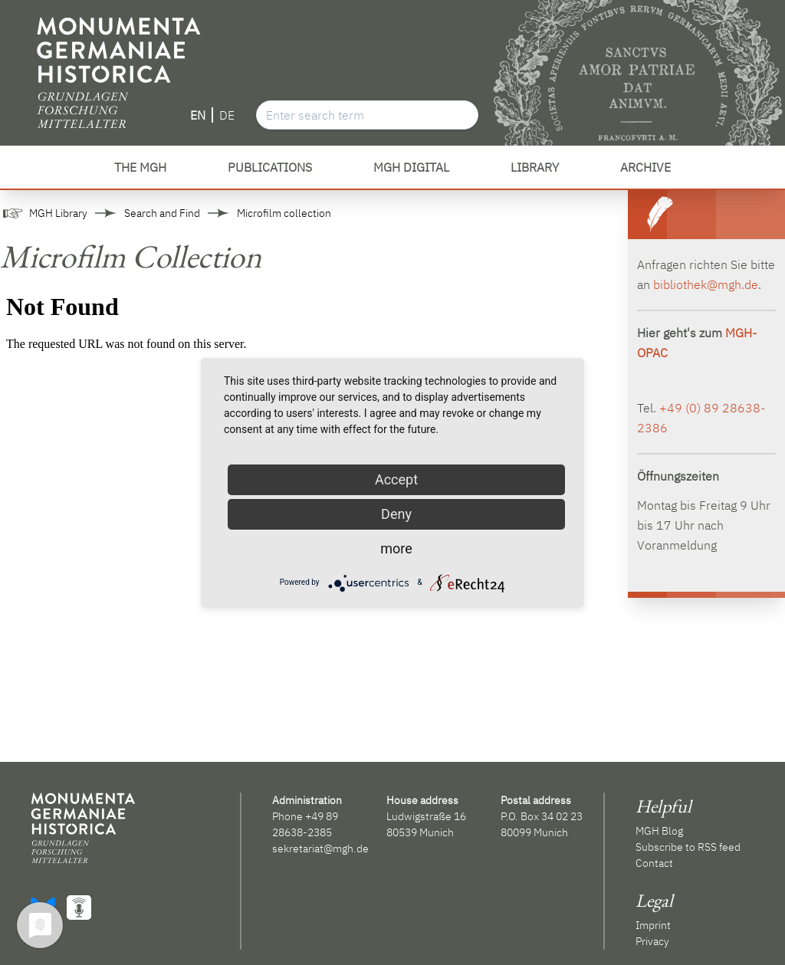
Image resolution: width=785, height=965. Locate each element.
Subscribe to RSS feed (688, 847)
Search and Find (162, 213)
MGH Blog (659, 831)
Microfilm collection (284, 213)
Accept (396, 479)
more (396, 548)
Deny (396, 514)
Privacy (652, 941)
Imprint (653, 925)
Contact (654, 863)
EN (197, 115)
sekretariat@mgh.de (320, 848)
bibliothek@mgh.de (705, 284)
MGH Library (58, 213)
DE (227, 115)
